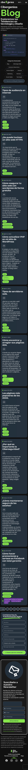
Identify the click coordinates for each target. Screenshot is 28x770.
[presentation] (12, 704)
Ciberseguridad (17, 64)
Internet (20, 70)
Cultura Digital (10, 70)
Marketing (10, 73)
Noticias (18, 73)
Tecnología (19, 77)
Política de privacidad (14, 754)
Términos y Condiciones (11, 756)
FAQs (22, 756)
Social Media (9, 77)
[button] (26, 2)
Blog (8, 64)
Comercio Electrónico (14, 67)
